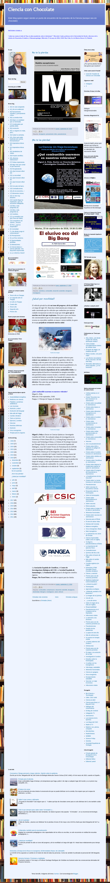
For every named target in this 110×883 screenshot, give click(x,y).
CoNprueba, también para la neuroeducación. (32, 830)
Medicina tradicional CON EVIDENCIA (92, 581)
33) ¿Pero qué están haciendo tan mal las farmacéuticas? (16, 139)
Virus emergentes (15, 430)
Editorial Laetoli (91, 761)
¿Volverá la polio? (91, 584)
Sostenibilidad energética (18, 397)
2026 (12, 441)
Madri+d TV (89, 724)
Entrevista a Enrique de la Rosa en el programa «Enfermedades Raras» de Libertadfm (37, 851)
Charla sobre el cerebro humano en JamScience (93, 453)
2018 (12, 458)
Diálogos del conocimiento (90, 707)
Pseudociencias (91, 484)
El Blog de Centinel (92, 711)
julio (13, 480)
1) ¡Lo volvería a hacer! (17, 253)
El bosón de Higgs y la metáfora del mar (93, 350)
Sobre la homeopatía (92, 495)
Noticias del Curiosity (92, 524)
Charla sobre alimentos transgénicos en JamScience (93, 413)
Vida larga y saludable (93, 667)
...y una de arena (91, 600)
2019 (12, 455)
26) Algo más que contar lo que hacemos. (17, 165)
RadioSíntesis (90, 733)
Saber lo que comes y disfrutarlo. (28, 799)
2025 (12, 444)
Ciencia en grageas (92, 672)
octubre (14, 465)
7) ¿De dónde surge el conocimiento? (17, 232)
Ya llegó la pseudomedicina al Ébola (94, 543)
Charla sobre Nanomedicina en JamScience (91, 499)
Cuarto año (13, 304)
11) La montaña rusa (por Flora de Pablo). (16, 217)
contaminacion (51, 590)
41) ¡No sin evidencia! (17, 109)
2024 (12, 446)
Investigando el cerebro (93, 656)
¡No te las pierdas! (41, 139)
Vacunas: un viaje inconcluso (91, 682)
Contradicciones (91, 550)
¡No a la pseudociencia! (93, 444)
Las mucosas (14, 406)
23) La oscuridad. (15, 175)
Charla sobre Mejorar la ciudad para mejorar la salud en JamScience (93, 466)
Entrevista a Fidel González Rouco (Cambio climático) (92, 569)
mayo (14, 485)
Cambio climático (15, 416)
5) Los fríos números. (16, 238)
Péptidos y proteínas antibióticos (16, 402)
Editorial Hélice (90, 759)
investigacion (36, 293)
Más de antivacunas (92, 635)
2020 (12, 452)
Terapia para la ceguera (17, 433)
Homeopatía (90, 586)
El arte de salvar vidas (93, 521)
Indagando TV (90, 713)
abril (13, 488)
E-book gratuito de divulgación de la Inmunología (91, 754)
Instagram (89, 84)
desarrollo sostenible (59, 291)
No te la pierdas (40, 52)
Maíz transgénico (91, 531)
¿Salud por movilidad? (43, 298)
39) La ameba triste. (16, 117)
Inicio (56, 597)
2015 (12, 506)
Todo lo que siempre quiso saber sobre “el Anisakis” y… (36, 810)
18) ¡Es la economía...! (17, 191)
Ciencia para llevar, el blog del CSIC (93, 703)
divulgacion (42, 134)
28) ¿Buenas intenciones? (14, 159)
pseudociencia (62, 134)
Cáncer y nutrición (91, 573)
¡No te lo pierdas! (23, 820)
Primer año (13, 311)
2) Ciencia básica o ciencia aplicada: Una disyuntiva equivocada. (17, 248)
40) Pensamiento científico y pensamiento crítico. (17, 113)
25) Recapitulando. (16, 169)
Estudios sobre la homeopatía (91, 660)
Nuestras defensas (16, 425)
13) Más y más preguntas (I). (14, 211)
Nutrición (13, 428)
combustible (48, 291)
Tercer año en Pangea (17, 295)
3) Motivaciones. (15, 244)
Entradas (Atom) (46, 600)
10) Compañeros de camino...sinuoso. (16, 221)
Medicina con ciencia (16, 399)
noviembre (15, 463)
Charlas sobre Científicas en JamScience (94, 461)
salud (56, 592)
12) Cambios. (14, 214)
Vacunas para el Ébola (93, 519)
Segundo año (14, 309)
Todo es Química (15, 418)
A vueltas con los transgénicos (91, 664)
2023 (12, 449)
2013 (12, 511)
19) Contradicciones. (16, 188)
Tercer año (13, 307)
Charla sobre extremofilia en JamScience (94, 438)
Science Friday (90, 738)
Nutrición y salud (15, 408)
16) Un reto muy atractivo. (15, 196)
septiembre (15, 468)
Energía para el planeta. (26, 779)
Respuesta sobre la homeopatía (92, 492)
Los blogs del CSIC (92, 722)
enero (14, 497)
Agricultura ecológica (92, 589)
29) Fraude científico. (16, 155)
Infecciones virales (92, 615)
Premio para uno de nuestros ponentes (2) (93, 622)
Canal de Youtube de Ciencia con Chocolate (93, 74)
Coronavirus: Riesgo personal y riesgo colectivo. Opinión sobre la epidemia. (34, 773)
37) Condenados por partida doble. (16, 125)
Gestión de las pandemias (90, 629)
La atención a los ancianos (91, 618)
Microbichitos (90, 731)
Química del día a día (92, 552)
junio (13, 483)
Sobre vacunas (90, 503)
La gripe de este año (92, 632)
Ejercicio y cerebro (16, 420)
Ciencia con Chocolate (31, 9)
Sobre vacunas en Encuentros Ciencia (92, 488)
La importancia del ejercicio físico (91, 547)
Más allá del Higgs (16, 413)
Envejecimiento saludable (91, 678)
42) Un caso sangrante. (17, 107)
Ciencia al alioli (90, 700)
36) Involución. (14, 128)
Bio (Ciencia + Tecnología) (90, 694)
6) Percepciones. (15, 235)
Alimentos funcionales (93, 512)
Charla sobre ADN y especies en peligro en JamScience (93, 448)
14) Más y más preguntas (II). (14, 206)
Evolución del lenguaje (17, 411)
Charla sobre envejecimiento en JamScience (91, 423)
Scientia (88, 741)
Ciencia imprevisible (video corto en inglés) (93, 538)
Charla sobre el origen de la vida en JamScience (94, 509)
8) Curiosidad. (14, 229)
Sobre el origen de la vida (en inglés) (92, 603)
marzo (14, 491)
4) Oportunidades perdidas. (15, 241)
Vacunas (12, 423)
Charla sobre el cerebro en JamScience (93, 418)
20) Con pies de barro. (17, 186)
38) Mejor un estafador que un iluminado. (17, 121)
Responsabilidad (91, 607)
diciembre (15, 460)
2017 (12, 500)
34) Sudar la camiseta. (17, 135)
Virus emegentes (91, 674)
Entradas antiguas (71, 597)
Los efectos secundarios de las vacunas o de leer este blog (93, 359)
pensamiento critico (51, 134)
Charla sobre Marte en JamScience (93, 408)
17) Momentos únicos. (17, 193)
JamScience (90, 715)
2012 (12, 514)
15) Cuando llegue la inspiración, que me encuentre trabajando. (17, 201)
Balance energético (92, 526)
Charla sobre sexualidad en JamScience (93, 404)
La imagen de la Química (94, 595)
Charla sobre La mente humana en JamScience (93, 481)
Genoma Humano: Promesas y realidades (31, 858)
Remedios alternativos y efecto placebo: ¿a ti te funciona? (93, 365)
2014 (12, 508)
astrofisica (42, 291)
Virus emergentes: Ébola (93, 529)
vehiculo (60, 592)
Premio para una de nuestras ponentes (92, 576)
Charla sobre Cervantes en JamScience (93, 428)
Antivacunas (90, 646)
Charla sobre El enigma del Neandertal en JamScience (93, 472)
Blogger (75, 874)
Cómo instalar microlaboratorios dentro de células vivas (93, 345)
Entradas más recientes (40, 597)
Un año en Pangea (16, 302)
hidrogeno (43, 592)
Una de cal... (90, 598)
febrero (14, 494)
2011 (12, 517)
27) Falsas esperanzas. (17, 162)
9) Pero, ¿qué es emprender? (15, 225)
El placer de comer (24, 789)
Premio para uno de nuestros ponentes (92, 649)
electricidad (36, 592)
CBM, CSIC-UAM (91, 697)
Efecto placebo (90, 506)
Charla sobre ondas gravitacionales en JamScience (92, 433)
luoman (56, 874)
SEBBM (88, 736)
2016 (12, 503)
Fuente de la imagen (55, 352)
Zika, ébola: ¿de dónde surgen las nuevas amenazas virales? (93, 339)
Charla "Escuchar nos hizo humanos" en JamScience (93, 398)
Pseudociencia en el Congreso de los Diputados (92, 611)
